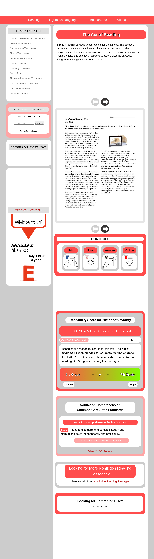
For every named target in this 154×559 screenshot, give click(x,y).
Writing (121, 20)
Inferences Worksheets (21, 43)
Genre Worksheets (19, 93)
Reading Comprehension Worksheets (28, 38)
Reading (34, 20)
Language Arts (97, 20)
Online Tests (16, 73)
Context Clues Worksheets (23, 48)
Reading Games (18, 63)
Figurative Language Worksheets (26, 78)
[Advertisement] (28, 187)
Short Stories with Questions (24, 83)
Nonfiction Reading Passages (112, 481)
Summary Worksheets (20, 68)
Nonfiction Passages (20, 88)
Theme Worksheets (19, 53)
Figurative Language (63, 20)
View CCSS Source (100, 451)
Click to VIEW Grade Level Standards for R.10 (101, 440)
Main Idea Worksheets (21, 58)
